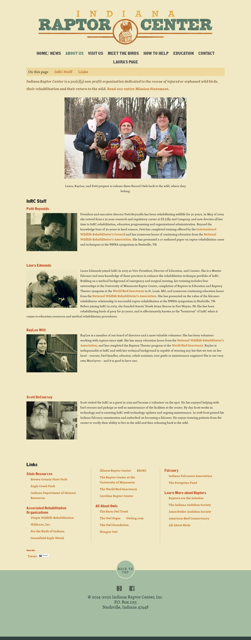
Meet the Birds (123, 53)
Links (83, 72)
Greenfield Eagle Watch (47, 538)
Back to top (125, 570)
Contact (206, 53)
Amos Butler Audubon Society (190, 511)
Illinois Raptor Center (115, 470)
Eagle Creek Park (43, 486)
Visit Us (95, 53)
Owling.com (134, 518)
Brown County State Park (49, 479)
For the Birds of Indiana (48, 531)
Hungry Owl (109, 531)
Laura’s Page (125, 62)
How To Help (156, 53)
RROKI (141, 470)
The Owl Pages (110, 518)
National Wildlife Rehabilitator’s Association (124, 296)
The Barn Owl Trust (114, 511)
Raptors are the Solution (186, 498)
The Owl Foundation (114, 525)
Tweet (32, 555)
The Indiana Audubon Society (190, 505)
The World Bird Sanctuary (118, 489)
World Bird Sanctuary (128, 291)
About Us (74, 53)
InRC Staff (63, 72)
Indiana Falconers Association (190, 476)
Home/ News (49, 53)
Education (183, 53)
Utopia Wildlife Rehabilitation (52, 517)
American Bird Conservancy (189, 518)
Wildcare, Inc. (41, 524)
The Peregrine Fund (183, 482)
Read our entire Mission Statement (137, 89)
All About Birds (179, 525)
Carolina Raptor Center (116, 496)
